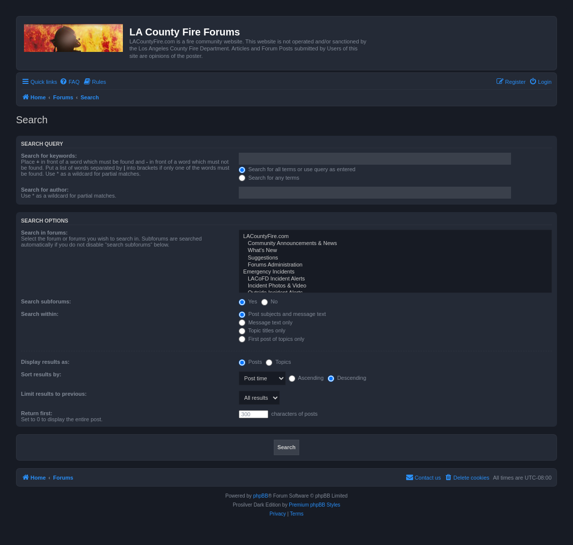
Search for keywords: (49, 156)
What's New (395, 250)
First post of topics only (272, 339)
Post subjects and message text (282, 314)
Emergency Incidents (395, 272)
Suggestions (395, 258)
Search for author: (44, 190)
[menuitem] (69, 82)
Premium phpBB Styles (314, 505)
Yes (248, 301)
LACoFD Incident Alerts (395, 278)
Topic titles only (262, 330)
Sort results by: (41, 374)
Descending (347, 378)
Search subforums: (46, 301)
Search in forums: (44, 233)
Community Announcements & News (395, 243)
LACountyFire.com (395, 236)
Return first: (36, 413)
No (269, 301)
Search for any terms (269, 178)
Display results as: (45, 362)
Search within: (39, 314)
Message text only (266, 322)
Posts (250, 362)
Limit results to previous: (53, 394)
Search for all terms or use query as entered (297, 169)
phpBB (260, 496)
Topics (278, 362)
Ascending (306, 378)
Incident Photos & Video (395, 285)
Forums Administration (395, 265)
